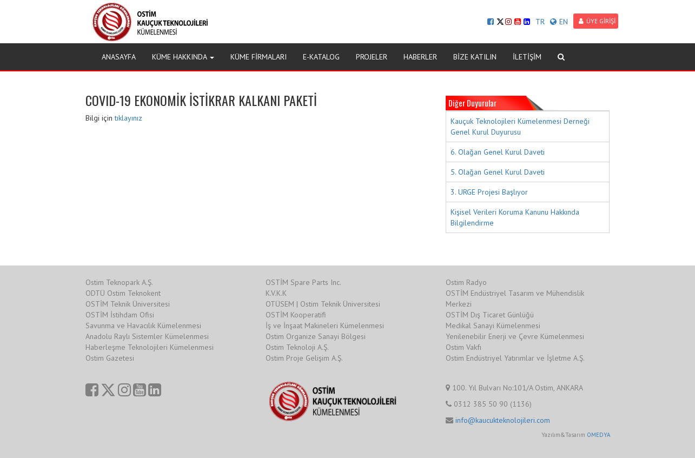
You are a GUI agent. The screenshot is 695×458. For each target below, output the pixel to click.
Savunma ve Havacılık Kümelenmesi (143, 325)
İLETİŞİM (527, 57)
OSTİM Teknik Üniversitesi (127, 304)
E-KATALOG (321, 57)
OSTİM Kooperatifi (296, 315)
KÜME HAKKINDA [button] (183, 57)
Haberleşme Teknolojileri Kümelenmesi (149, 347)
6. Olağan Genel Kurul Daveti (498, 152)
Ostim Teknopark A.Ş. (119, 282)
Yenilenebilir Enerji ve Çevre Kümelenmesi (515, 336)
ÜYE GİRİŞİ (597, 21)
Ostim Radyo (466, 282)
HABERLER (420, 57)
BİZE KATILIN (475, 57)
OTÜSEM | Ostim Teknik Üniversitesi (323, 304)
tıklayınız (128, 118)
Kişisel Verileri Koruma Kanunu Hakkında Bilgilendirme (515, 217)
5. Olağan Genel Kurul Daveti (498, 172)
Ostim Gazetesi (109, 358)
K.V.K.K (276, 293)
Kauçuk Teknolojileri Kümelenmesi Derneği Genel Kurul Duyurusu (520, 126)
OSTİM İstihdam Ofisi (119, 315)
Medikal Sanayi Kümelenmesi (493, 325)
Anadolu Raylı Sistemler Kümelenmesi (147, 336)
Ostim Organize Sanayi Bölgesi (316, 336)
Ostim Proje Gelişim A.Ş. (304, 358)
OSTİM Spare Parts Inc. (303, 282)
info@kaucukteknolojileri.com (502, 420)
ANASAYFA (119, 57)
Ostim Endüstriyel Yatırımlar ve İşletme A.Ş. (515, 358)
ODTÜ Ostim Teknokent (123, 293)
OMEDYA (598, 435)
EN (559, 21)
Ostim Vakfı (463, 347)
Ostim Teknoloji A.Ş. (297, 347)
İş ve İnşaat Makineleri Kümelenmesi (325, 325)
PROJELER (371, 57)
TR (540, 21)
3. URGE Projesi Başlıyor (489, 192)
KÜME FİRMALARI (258, 57)
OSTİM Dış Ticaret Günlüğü (490, 315)
